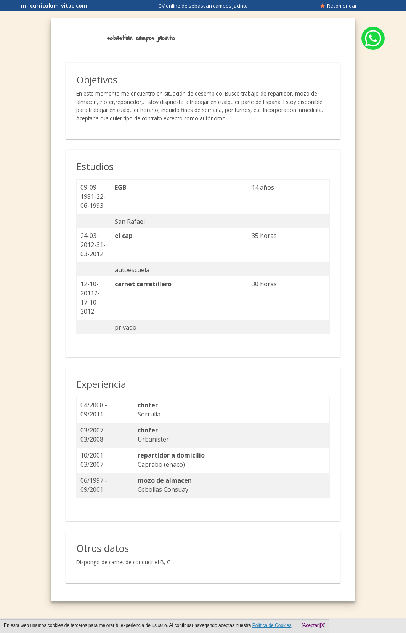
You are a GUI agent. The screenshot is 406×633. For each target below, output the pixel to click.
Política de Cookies (272, 625)
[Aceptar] (311, 625)
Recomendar (338, 5)
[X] (323, 625)
